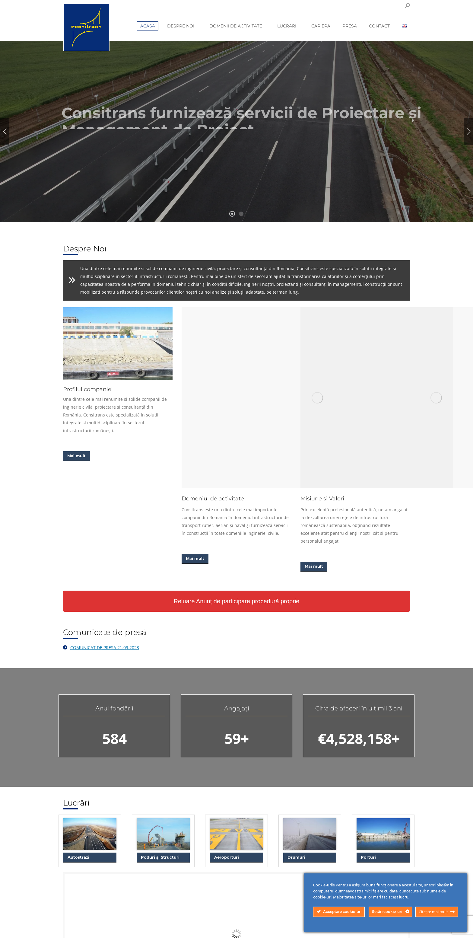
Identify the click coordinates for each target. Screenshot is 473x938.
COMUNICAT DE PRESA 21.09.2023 (104, 647)
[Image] (118, 344)
